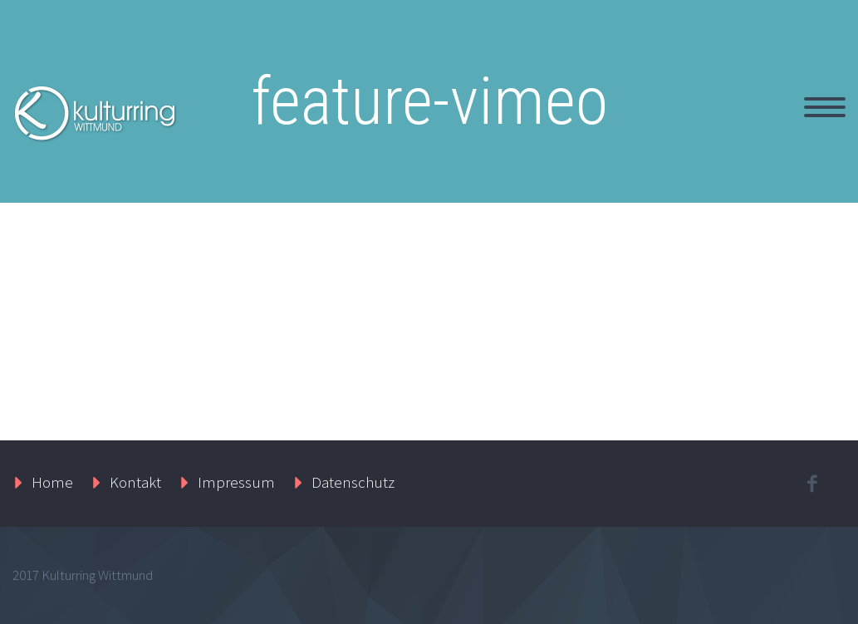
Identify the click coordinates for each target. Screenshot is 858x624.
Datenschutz (353, 482)
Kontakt (135, 482)
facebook (812, 483)
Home (52, 482)
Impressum (236, 482)
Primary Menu (825, 107)
